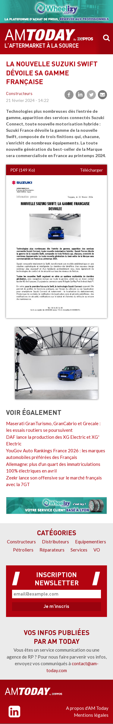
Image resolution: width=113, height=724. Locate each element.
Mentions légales (91, 715)
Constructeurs (19, 94)
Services (79, 549)
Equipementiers (90, 541)
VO (96, 549)
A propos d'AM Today (87, 708)
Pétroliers (23, 549)
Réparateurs (51, 549)
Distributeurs (55, 541)
